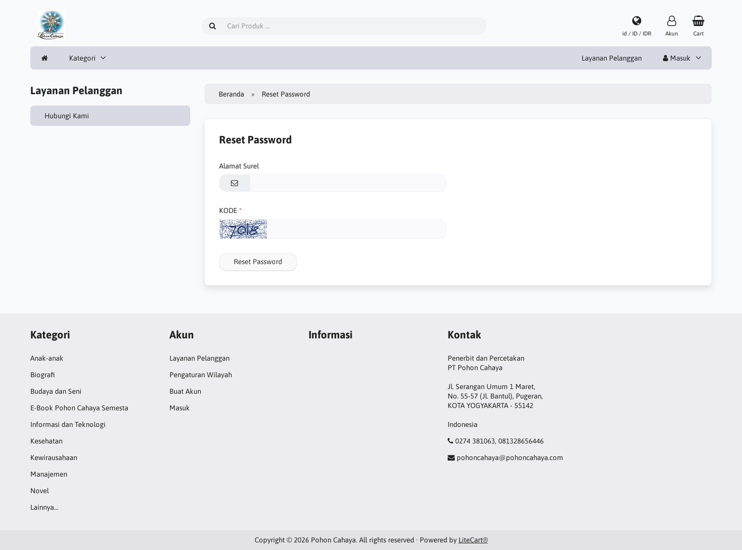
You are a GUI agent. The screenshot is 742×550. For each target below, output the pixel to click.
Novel (39, 491)
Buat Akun (185, 391)
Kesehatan (46, 441)
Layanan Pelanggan (612, 58)
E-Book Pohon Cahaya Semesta (79, 408)
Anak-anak (46, 358)
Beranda (231, 94)
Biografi (42, 375)
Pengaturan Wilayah (200, 375)
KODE (228, 210)
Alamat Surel (239, 166)
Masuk (676, 58)
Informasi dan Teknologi (68, 424)
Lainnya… (44, 507)
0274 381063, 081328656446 (499, 441)
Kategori (82, 58)
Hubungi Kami (66, 116)
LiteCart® (473, 540)
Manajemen (48, 474)
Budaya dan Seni (55, 391)
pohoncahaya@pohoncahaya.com (510, 457)
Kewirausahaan (53, 457)
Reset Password (258, 261)
